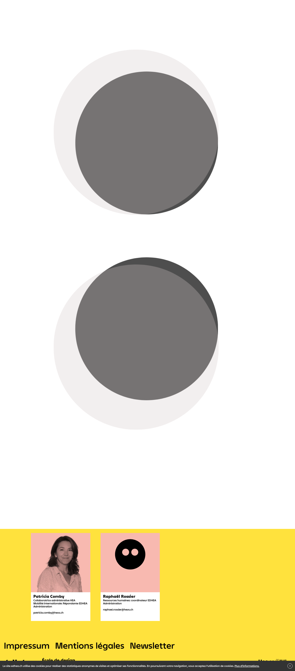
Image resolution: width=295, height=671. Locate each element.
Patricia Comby (75, 234)
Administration (25, 309)
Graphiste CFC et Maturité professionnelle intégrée (57, 280)
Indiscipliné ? (101, 302)
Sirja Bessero (41, 174)
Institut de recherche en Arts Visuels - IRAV (61, 302)
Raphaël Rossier (77, 242)
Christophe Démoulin (69, 210)
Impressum (27, 645)
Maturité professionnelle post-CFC (204, 280)
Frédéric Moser (42, 182)
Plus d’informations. (247, 666)
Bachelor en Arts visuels (41, 295)
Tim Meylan (40, 162)
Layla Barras (78, 250)
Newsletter (152, 645)
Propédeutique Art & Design (43, 287)
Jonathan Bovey (74, 226)
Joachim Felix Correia (47, 166)
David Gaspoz (75, 218)
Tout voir (22, 258)
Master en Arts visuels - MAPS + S (108, 295)
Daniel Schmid (42, 154)
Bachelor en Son (72, 295)
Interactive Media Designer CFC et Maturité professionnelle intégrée (135, 280)
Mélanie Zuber (64, 202)
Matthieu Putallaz (66, 194)
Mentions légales (89, 645)
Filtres (20, 266)
